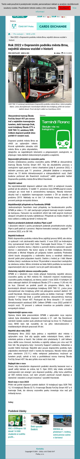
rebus (57, 53)
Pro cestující (18, 34)
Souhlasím (64, 8)
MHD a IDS (30, 34)
